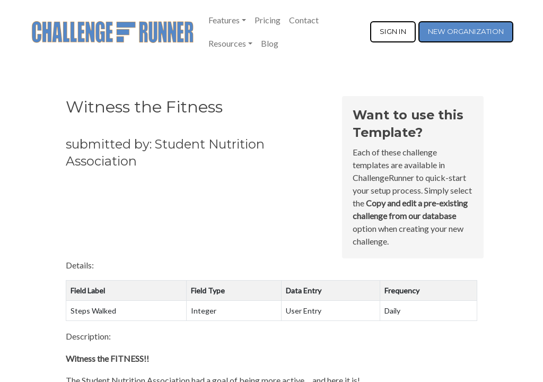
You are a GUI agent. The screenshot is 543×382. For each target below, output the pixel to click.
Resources (227, 43)
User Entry (303, 310)
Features (224, 20)
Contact (304, 20)
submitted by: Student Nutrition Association (165, 152)
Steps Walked (93, 310)
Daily (392, 310)
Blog (269, 43)
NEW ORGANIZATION (466, 31)
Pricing (268, 20)
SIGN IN (393, 31)
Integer (203, 310)
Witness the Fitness (144, 107)
